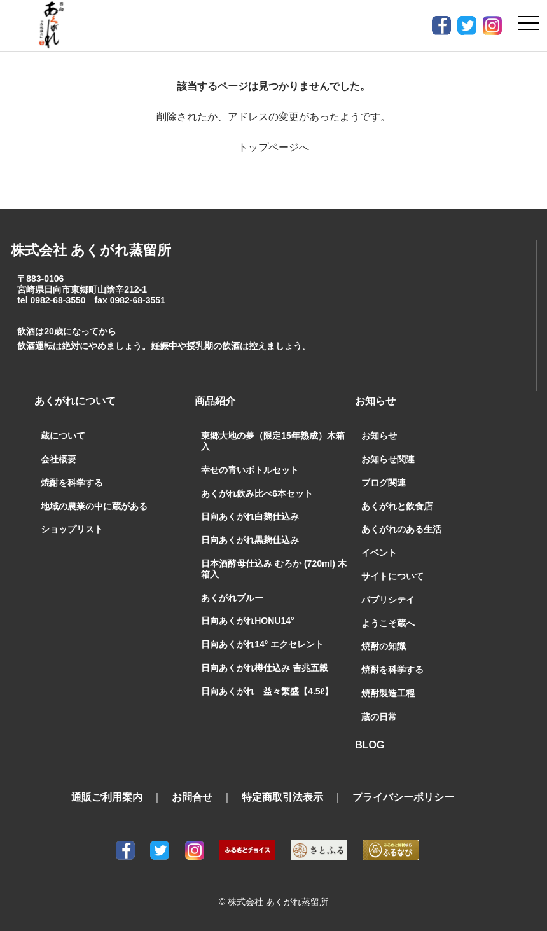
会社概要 (58, 459)
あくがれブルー (232, 598)
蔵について (63, 436)
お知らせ (379, 436)
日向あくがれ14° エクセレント (262, 644)
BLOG (369, 745)
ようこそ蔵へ (388, 623)
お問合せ (192, 797)
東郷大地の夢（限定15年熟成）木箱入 (273, 441)
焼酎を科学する (72, 483)
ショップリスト (72, 529)
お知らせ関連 (388, 459)
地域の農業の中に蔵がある (94, 506)
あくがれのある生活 (401, 529)
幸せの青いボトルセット (250, 470)
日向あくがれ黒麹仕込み (250, 540)
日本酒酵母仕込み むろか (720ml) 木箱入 (274, 568)
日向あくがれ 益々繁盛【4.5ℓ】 (267, 691)
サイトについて (392, 576)
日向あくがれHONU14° (247, 621)
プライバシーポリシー (403, 797)
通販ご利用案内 (106, 797)
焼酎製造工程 (388, 693)
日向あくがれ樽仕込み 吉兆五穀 (264, 668)
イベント (379, 553)
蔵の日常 (379, 717)
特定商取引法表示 (282, 797)
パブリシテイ (388, 600)
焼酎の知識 (383, 646)
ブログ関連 (383, 483)
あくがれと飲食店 (397, 506)
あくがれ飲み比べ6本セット (257, 493)
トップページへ (273, 147)
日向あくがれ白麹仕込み (250, 516)
